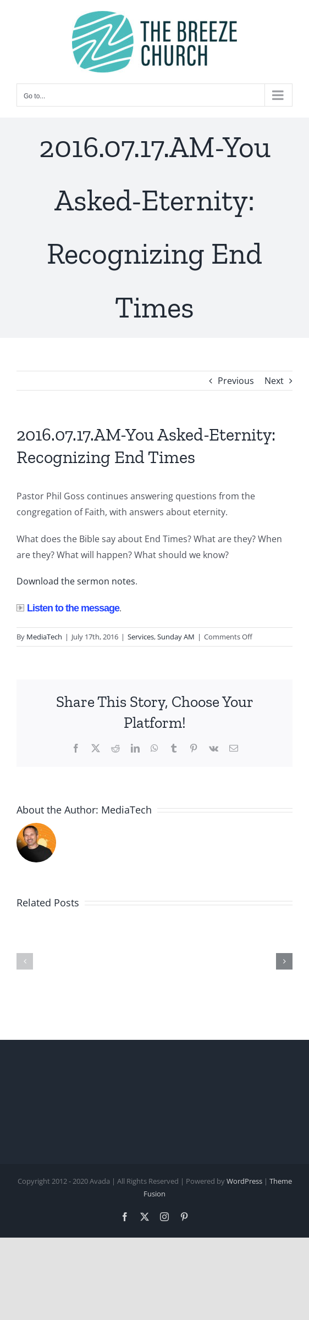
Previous (236, 381)
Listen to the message (67, 608)
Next (274, 381)
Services (141, 637)
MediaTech (44, 637)
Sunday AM (176, 637)
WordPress (244, 1181)
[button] (24, 961)
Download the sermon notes (75, 581)
